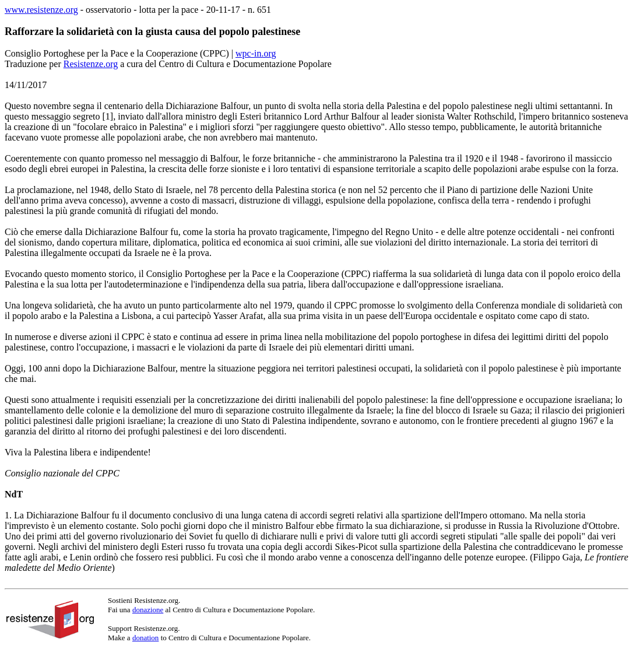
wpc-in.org (255, 53)
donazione (147, 609)
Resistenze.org (91, 64)
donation (145, 637)
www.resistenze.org (41, 10)
